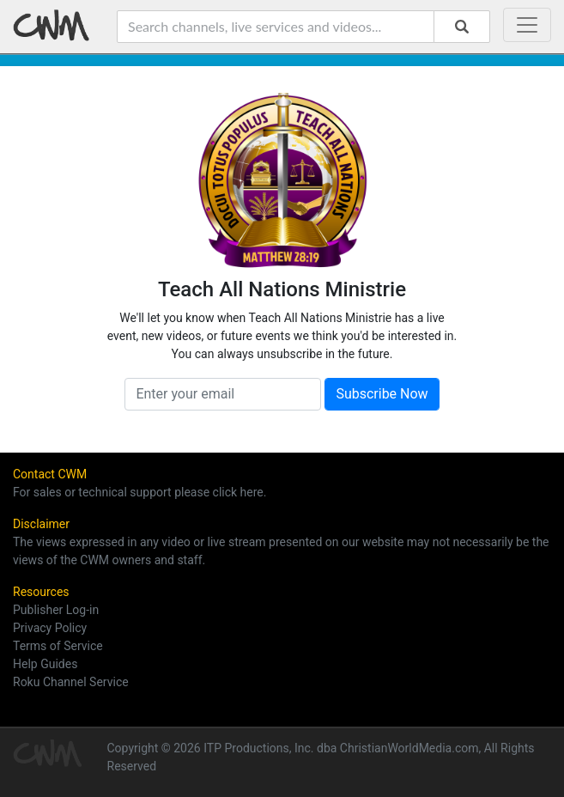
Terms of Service (58, 646)
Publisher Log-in (56, 610)
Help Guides (45, 664)
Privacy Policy (50, 628)
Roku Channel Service (71, 682)
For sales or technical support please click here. (139, 492)
